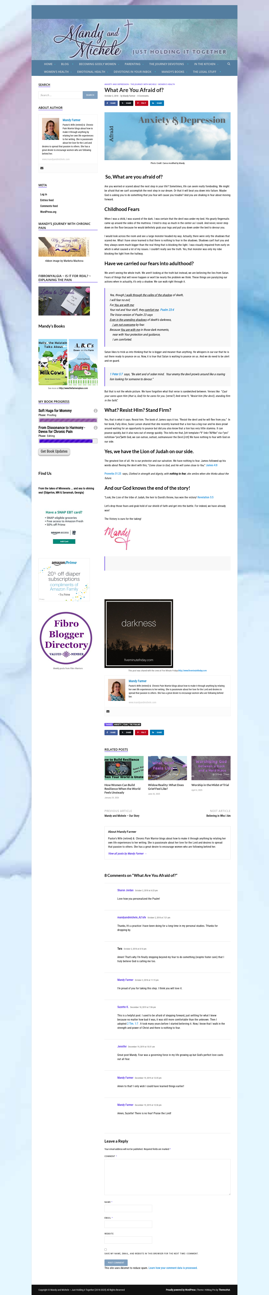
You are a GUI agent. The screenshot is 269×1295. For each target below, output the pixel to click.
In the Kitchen (204, 64)
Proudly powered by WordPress (180, 1289)
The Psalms (134, 724)
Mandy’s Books (173, 72)
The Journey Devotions (166, 64)
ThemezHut (224, 1289)
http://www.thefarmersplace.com (73, 388)
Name (108, 1202)
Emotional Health (91, 72)
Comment (110, 1156)
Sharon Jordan (125, 890)
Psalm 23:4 (167, 310)
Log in (43, 194)
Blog (65, 64)
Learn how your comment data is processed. (173, 1268)
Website (109, 1233)
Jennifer (122, 1046)
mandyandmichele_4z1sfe (131, 917)
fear (125, 724)
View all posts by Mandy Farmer (127, 853)
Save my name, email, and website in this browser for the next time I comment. (151, 1253)
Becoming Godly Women (97, 64)
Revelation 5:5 (205, 497)
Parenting (133, 64)
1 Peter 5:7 (116, 374)
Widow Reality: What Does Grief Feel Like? (166, 786)
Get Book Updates (54, 451)
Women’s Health (56, 72)
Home (48, 64)
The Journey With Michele (143, 84)
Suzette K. (123, 1007)
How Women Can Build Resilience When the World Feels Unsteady (122, 788)
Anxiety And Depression (116, 84)
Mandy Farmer (129, 96)
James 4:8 (211, 465)
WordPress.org (48, 212)
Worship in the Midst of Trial (210, 785)
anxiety (117, 724)
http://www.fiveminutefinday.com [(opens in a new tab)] (192, 670)
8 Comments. (143, 96)
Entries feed (47, 200)
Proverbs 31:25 (112, 473)
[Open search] (228, 64)
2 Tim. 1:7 (132, 1023)
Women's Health (166, 84)
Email (108, 1218)
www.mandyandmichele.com (142, 702)
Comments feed (49, 206)
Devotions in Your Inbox (132, 72)
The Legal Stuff (204, 72)
